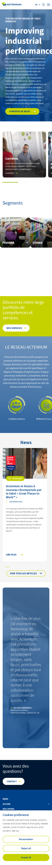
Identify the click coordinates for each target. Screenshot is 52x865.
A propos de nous (19, 111)
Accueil (7, 804)
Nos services (14, 328)
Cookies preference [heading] (16, 815)
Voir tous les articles (23, 573)
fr (36, 4)
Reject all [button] (26, 848)
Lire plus (11, 554)
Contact (12, 781)
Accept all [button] (26, 857)
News (5, 799)
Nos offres (8, 809)
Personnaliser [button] (26, 839)
